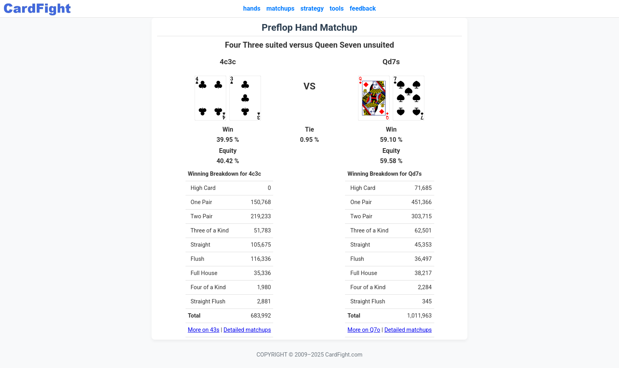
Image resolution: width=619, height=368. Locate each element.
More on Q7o (363, 330)
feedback (363, 8)
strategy (312, 8)
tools (337, 8)
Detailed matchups (247, 330)
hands (252, 8)
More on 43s (203, 330)
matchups (280, 8)
